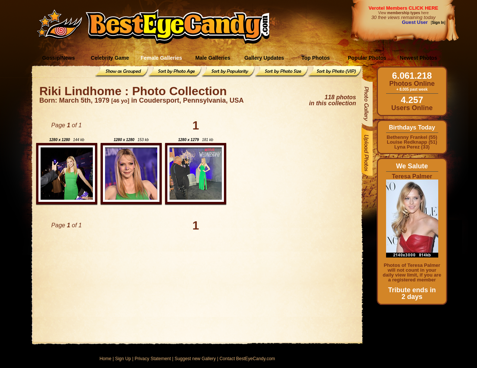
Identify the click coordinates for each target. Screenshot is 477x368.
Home (105, 358)
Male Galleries (212, 58)
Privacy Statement (153, 358)
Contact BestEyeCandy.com (247, 358)
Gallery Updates (264, 58)
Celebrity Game (110, 58)
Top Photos (315, 58)
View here (403, 13)
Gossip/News (58, 58)
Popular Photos (367, 58)
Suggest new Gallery (195, 358)
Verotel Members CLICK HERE (403, 8)
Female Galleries (161, 58)
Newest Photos (418, 58)
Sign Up (123, 358)
